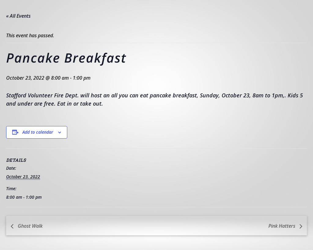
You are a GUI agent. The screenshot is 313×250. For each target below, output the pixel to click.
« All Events (18, 16)
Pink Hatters (282, 226)
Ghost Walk (29, 226)
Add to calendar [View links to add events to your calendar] (37, 132)
